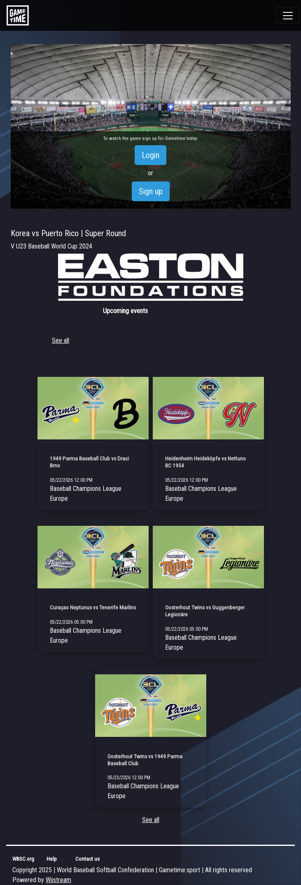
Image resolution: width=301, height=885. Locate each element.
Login (150, 155)
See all (60, 340)
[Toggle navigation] (287, 15)
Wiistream (58, 880)
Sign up (151, 191)
